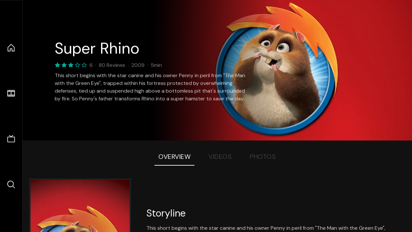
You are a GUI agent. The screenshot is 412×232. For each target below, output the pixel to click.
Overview (174, 156)
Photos (263, 156)
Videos (220, 156)
